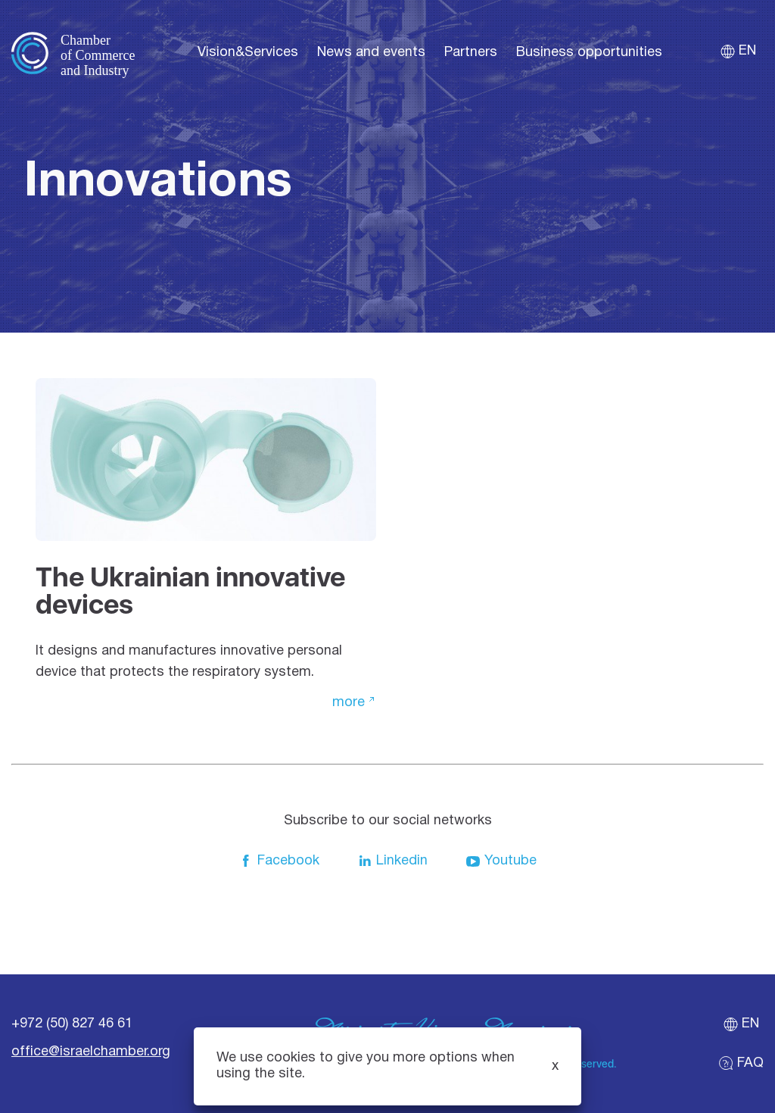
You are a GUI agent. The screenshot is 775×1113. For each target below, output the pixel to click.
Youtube (501, 861)
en (738, 51)
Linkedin (392, 861)
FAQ (741, 1063)
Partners (470, 52)
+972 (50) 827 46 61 (71, 1024)
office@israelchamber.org (90, 1052)
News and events (371, 52)
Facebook (278, 861)
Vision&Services (248, 52)
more (348, 702)
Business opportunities (589, 52)
